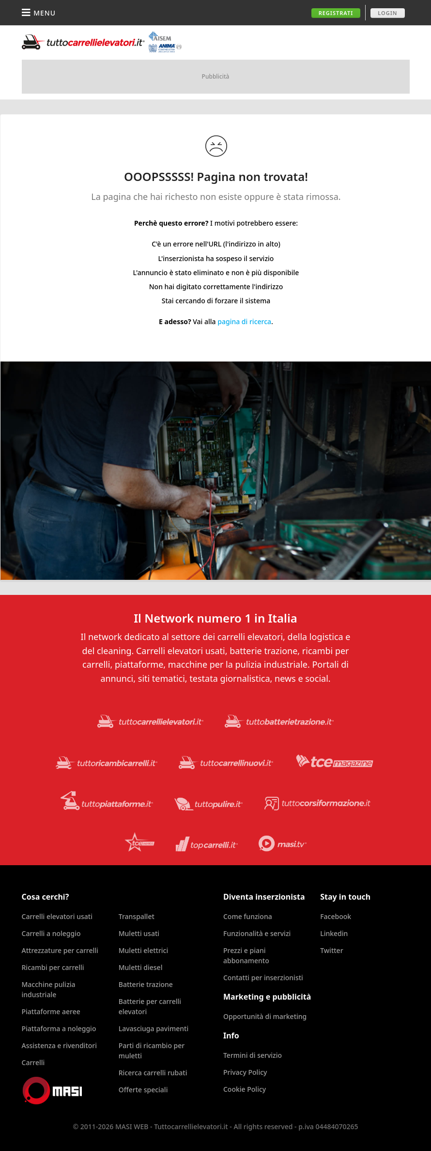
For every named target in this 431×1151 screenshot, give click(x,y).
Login (387, 12)
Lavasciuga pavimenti (154, 1028)
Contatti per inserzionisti (263, 977)
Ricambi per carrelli (53, 967)
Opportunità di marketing (265, 1016)
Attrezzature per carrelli (60, 950)
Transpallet (136, 916)
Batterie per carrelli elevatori (150, 1006)
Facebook (335, 916)
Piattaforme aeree (51, 1011)
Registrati (336, 12)
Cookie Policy (244, 1089)
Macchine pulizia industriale (49, 989)
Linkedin (334, 933)
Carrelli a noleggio (51, 933)
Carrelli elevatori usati (57, 916)
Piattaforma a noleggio (59, 1028)
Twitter (331, 950)
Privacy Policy (245, 1072)
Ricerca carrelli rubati (153, 1072)
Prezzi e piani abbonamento (246, 955)
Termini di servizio (252, 1055)
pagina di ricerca (244, 321)
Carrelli (33, 1062)
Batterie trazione (146, 984)
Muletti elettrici (144, 950)
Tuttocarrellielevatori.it (102, 42)
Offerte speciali (143, 1089)
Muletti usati (139, 933)
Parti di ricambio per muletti (152, 1050)
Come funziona (247, 916)
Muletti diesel (141, 967)
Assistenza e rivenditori (59, 1045)
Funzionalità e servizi (257, 933)
